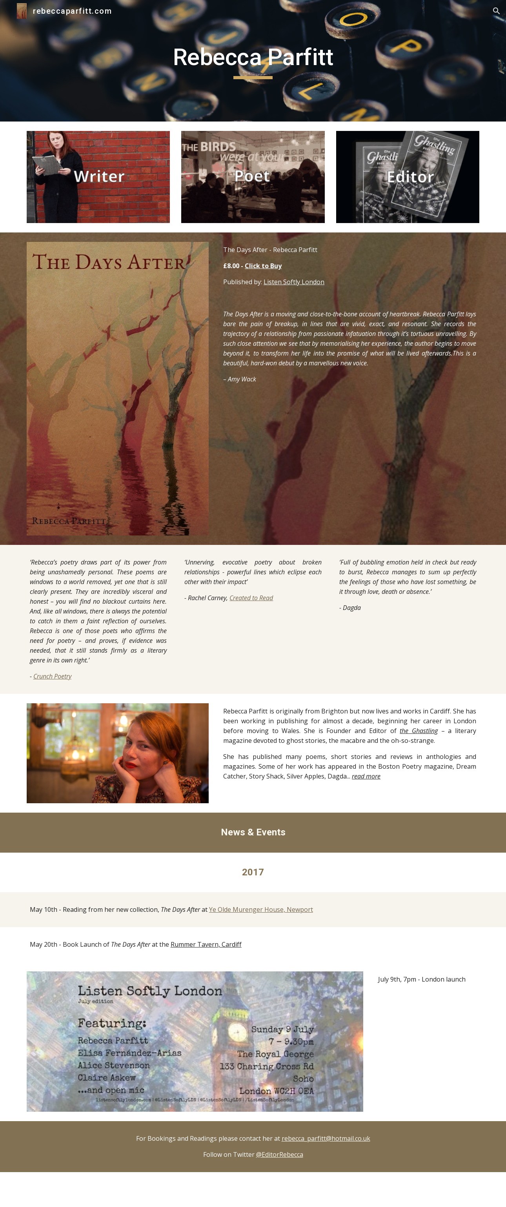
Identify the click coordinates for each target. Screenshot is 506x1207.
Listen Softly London (294, 282)
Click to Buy (263, 265)
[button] (496, 11)
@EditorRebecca (279, 1154)
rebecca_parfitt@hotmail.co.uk (326, 1138)
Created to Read (251, 598)
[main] (253, 60)
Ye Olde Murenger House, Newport (261, 909)
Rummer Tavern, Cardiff (206, 944)
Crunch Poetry (52, 676)
